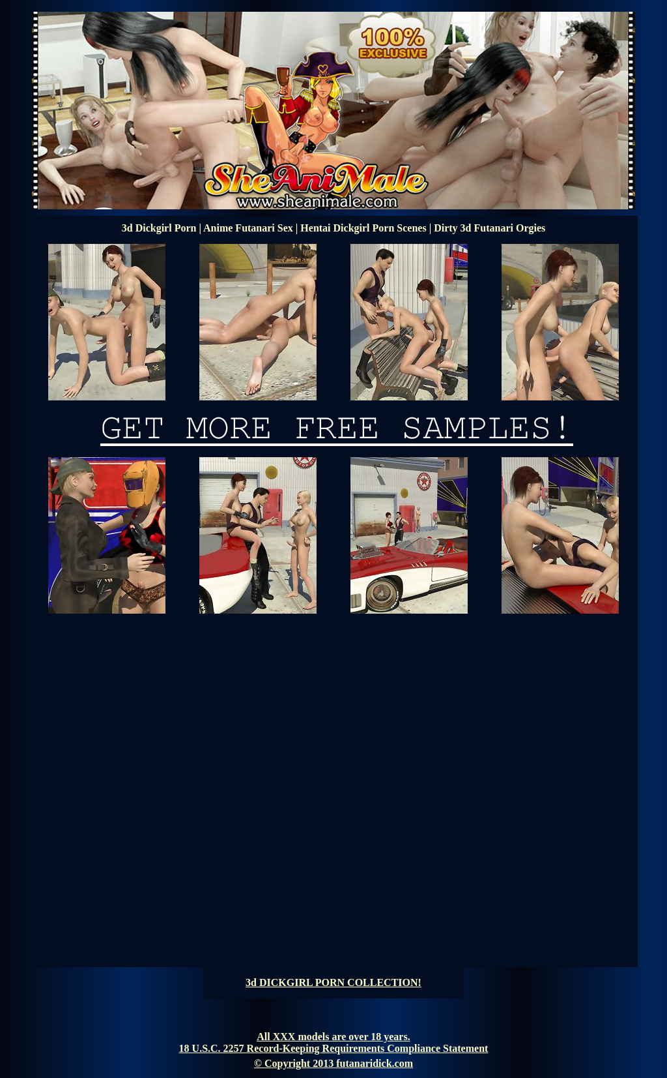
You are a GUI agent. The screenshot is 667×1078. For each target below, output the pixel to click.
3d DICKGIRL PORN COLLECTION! (333, 982)
